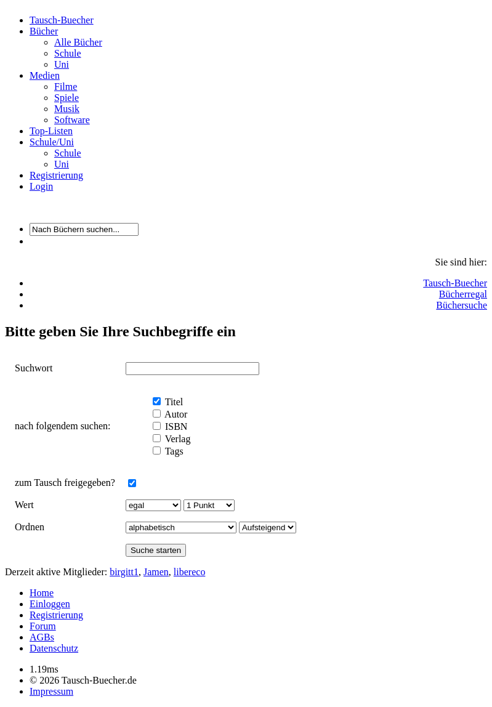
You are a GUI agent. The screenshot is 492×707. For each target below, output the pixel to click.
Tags (173, 451)
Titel (173, 402)
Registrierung (56, 175)
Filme (65, 86)
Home (42, 593)
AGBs (42, 637)
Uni (61, 64)
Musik (66, 108)
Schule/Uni (52, 142)
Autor (175, 414)
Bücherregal (463, 294)
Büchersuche (461, 305)
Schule (67, 53)
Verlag (176, 439)
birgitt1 (124, 572)
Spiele (66, 97)
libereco (190, 572)
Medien (45, 75)
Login (41, 186)
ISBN (175, 426)
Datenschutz (54, 648)
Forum (43, 626)
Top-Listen (51, 131)
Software (72, 120)
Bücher (44, 31)
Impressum (51, 691)
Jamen (156, 572)
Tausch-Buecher (62, 20)
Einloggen (50, 604)
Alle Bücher (78, 42)
